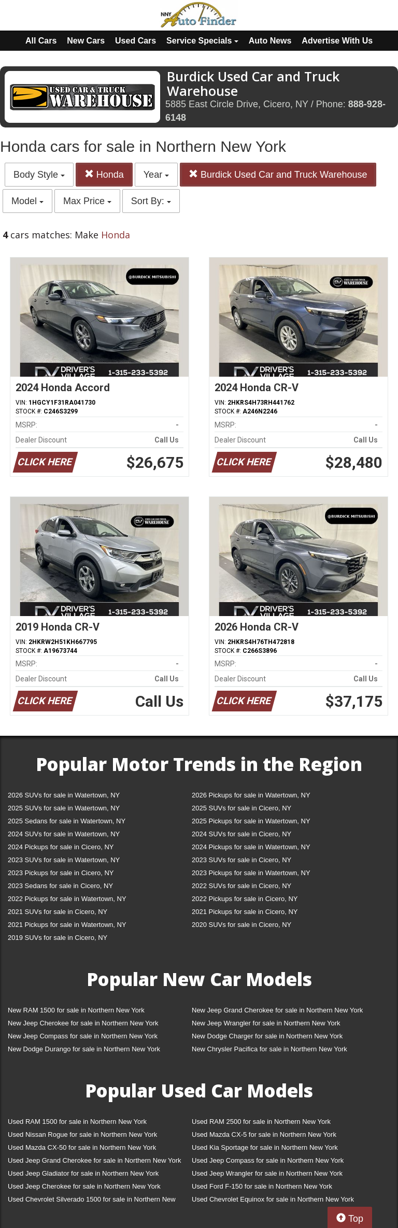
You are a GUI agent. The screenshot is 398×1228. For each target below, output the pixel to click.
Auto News (270, 40)
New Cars (86, 40)
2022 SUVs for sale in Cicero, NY (241, 886)
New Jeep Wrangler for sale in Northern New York (266, 1023)
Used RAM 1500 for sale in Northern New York (77, 1121)
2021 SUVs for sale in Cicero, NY (57, 912)
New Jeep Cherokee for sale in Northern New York (83, 1023)
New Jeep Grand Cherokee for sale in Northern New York (277, 1010)
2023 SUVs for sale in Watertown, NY (64, 860)
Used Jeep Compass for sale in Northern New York (268, 1160)
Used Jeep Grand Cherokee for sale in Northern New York (94, 1160)
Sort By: (151, 201)
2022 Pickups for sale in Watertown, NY (67, 899)
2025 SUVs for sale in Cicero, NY (241, 808)
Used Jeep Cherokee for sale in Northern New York (84, 1186)
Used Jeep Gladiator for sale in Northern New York (83, 1173)
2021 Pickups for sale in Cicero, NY (244, 912)
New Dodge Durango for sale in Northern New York (84, 1049)
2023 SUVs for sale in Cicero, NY (241, 860)
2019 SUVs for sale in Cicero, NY (57, 937)
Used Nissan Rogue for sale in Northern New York (82, 1134)
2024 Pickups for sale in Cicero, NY (60, 847)
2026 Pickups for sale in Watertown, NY (251, 795)
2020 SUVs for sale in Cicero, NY (241, 925)
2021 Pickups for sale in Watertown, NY (67, 925)
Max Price (87, 201)
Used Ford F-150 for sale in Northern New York (262, 1186)
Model (27, 201)
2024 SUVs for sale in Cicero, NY (241, 834)
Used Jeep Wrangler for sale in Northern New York (267, 1173)
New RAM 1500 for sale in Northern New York (76, 1010)
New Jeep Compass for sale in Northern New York (83, 1036)
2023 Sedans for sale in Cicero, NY (60, 886)
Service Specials (202, 40)
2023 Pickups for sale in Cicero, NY (60, 873)
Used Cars (135, 40)
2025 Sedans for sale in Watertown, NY (66, 821)
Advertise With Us (337, 40)
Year (156, 174)
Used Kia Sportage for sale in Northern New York (265, 1147)
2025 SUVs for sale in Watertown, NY (64, 808)
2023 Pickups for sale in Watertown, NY (251, 873)
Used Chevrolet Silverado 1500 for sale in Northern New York (92, 1201)
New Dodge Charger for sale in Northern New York (267, 1036)
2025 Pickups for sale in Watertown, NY (251, 821)
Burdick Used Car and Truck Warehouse (278, 174)
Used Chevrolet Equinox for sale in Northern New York (273, 1199)
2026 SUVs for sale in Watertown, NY (64, 795)
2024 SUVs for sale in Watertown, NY (64, 834)
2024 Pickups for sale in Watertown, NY (251, 847)
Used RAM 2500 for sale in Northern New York (261, 1121)
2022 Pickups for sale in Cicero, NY (244, 899)
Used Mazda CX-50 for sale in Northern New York (82, 1147)
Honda (104, 174)
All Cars (40, 40)
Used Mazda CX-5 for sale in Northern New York (264, 1134)
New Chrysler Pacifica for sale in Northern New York (269, 1049)
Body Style (39, 174)
